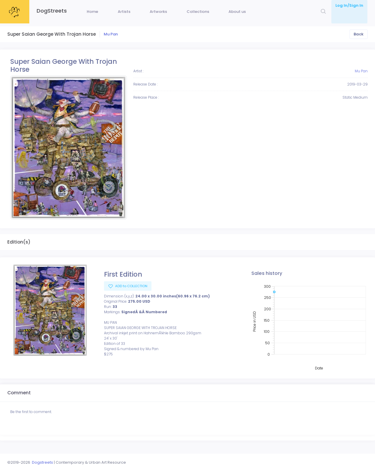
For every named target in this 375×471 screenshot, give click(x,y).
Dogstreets (42, 462)
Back (359, 43)
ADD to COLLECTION (130, 294)
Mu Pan (111, 43)
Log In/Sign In (349, 5)
